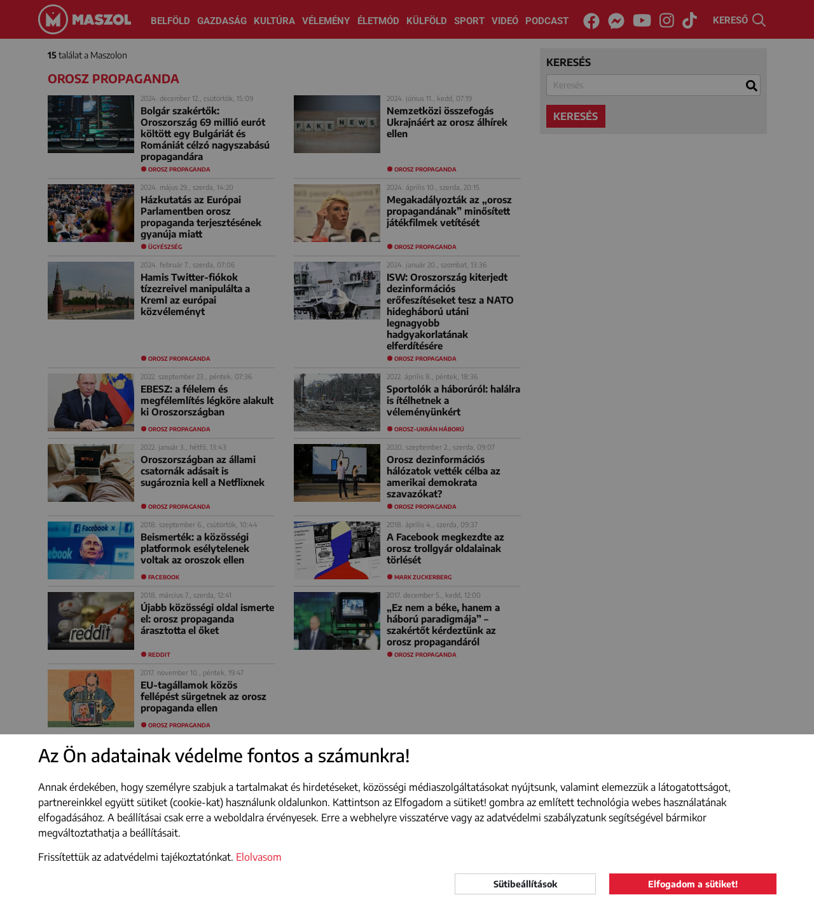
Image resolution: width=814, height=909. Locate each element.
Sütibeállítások (525, 884)
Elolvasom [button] (259, 857)
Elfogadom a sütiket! (693, 884)
